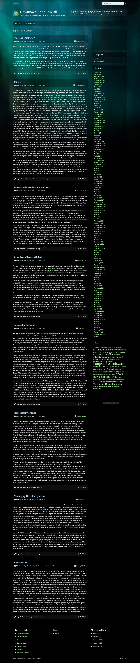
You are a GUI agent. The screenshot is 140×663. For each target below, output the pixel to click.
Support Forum (22, 646)
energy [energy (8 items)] (116, 359)
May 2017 (97, 194)
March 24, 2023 (81, 260)
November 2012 (99, 294)
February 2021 (99, 116)
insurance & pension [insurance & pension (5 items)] (120, 366)
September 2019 (99, 150)
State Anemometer (24, 37)
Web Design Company (34, 658)
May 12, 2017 (82, 499)
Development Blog (23, 633)
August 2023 (98, 102)
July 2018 (97, 169)
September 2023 (99, 99)
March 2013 (98, 286)
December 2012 (99, 292)
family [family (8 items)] (105, 362)
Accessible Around (24, 325)
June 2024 (97, 87)
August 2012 (98, 301)
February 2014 (99, 263)
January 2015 (98, 240)
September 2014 (99, 248)
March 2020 (98, 139)
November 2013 (99, 269)
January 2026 (98, 78)
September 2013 (99, 273)
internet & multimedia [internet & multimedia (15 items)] (109, 369)
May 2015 (97, 238)
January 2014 (98, 265)
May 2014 (97, 257)
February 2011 (99, 330)
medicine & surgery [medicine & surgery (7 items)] (112, 372)
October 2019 (98, 147)
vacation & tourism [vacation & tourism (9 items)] (112, 386)
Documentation (22, 637)
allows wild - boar (26, 179)
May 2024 (97, 89)
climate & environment (39, 179)
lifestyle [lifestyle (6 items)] (95, 372)
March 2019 (98, 158)
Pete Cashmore (77, 445)
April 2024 (97, 91)
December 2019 (99, 143)
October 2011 (98, 317)
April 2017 (97, 196)
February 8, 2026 (81, 41)
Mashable (48, 270)
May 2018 (97, 173)
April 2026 (97, 72)
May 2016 (97, 219)
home (41, 617)
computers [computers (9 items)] (121, 352)
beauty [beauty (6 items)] (95, 350)
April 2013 (97, 284)
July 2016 (97, 215)
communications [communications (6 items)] (111, 352)
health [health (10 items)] (96, 366)
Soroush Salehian (61, 51)
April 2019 (97, 156)
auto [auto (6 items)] (110, 347)
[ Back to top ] (123, 658)
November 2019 (99, 146)
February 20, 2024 (81, 85)
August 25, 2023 (81, 190)
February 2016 (99, 221)
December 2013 (99, 267)
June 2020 (97, 133)
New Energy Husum (25, 412)
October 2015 (98, 229)
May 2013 (97, 282)
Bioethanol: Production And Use (32, 187)
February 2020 (99, 141)
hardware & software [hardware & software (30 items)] (108, 364)
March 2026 (98, 74)
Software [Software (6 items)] (96, 382)
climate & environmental (28, 73)
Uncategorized (30, 23)
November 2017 (99, 183)
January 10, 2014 (81, 566)
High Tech (18, 23)
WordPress (23, 658)
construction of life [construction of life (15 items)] (103, 354)
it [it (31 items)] (123, 369)
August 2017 (98, 187)
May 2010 (97, 336)
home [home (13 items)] (102, 366)
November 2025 (99, 83)
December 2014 (99, 242)
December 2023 (99, 97)
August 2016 (98, 213)
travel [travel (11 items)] (101, 386)
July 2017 (97, 189)
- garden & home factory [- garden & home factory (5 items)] (100, 347)
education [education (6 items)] (117, 355)
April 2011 (97, 328)
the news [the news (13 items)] (117, 384)
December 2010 (99, 334)
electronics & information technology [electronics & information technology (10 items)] (108, 358)
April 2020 (97, 137)
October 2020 (98, 125)
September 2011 (99, 319)
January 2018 (98, 179)
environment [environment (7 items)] (97, 362)
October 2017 (98, 185)
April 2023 (97, 106)
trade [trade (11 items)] (95, 386)
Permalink (83, 73)
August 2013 (98, 275)
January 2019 (98, 162)
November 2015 (99, 227)
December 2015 (99, 225)
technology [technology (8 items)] (118, 382)
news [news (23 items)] (119, 374)
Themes (19, 649)
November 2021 (99, 114)
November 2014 (99, 244)
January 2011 (98, 332)
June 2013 (97, 280)
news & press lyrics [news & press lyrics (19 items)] (105, 376)
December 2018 (99, 164)
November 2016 (99, 206)
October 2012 (98, 296)
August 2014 (98, 250)
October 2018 (98, 166)
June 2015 (97, 236)
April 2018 (97, 175)
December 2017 (99, 181)
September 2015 (99, 231)
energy (39, 73)
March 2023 (98, 108)
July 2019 (97, 154)
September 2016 (99, 210)
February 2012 (99, 311)
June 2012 (97, 305)
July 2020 (97, 131)
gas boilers (34, 617)
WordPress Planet (23, 653)
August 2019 (98, 152)
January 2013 (98, 290)
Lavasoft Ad (21, 562)
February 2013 (99, 288)
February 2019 (99, 160)
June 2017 (97, 192)
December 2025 (99, 80)
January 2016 (98, 223)
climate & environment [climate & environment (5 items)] (99, 352)
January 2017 (98, 202)
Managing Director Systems (29, 496)
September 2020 (99, 127)
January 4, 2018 (81, 416)
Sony (56, 338)
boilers (22, 617)
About (16, 3)
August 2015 (98, 233)
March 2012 (98, 309)
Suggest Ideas (22, 643)
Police (17, 81)
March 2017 (98, 198)
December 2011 (99, 313)
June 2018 (97, 171)
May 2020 (97, 135)
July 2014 (97, 252)
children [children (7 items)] (123, 350)
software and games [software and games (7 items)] (106, 382)
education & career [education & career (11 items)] (102, 357)
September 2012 (99, 298)
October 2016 (98, 208)
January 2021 (98, 118)
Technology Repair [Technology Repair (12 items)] (102, 384)
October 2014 (98, 246)
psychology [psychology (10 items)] (107, 379)
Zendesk (63, 203)
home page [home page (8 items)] (110, 367)
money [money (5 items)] (113, 374)
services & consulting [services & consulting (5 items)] (118, 379)
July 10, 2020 (82, 328)
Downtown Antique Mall (38, 12)
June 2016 (97, 217)
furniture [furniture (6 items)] (110, 362)
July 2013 (97, 277)
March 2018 (98, 177)
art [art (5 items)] (107, 347)
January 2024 (98, 95)
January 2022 (98, 112)
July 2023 (97, 103)
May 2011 (97, 326)
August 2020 (98, 129)
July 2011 (97, 321)
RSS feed (83, 14)
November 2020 (99, 122)
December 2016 (99, 204)
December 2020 (99, 120)
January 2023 (98, 110)
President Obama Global (28, 257)
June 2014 (97, 254)
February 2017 (99, 200)
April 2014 (97, 259)
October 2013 (98, 271)
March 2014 (98, 261)
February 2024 (99, 93)
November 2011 (99, 315)
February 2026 (99, 76)
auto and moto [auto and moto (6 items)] (117, 347)
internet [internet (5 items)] (95, 369)
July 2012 (97, 303)
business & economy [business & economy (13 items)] (109, 349)
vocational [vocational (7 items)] (97, 389)
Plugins (19, 640)
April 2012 (97, 307)
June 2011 (97, 324)
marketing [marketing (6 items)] (102, 372)
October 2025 (98, 85)
